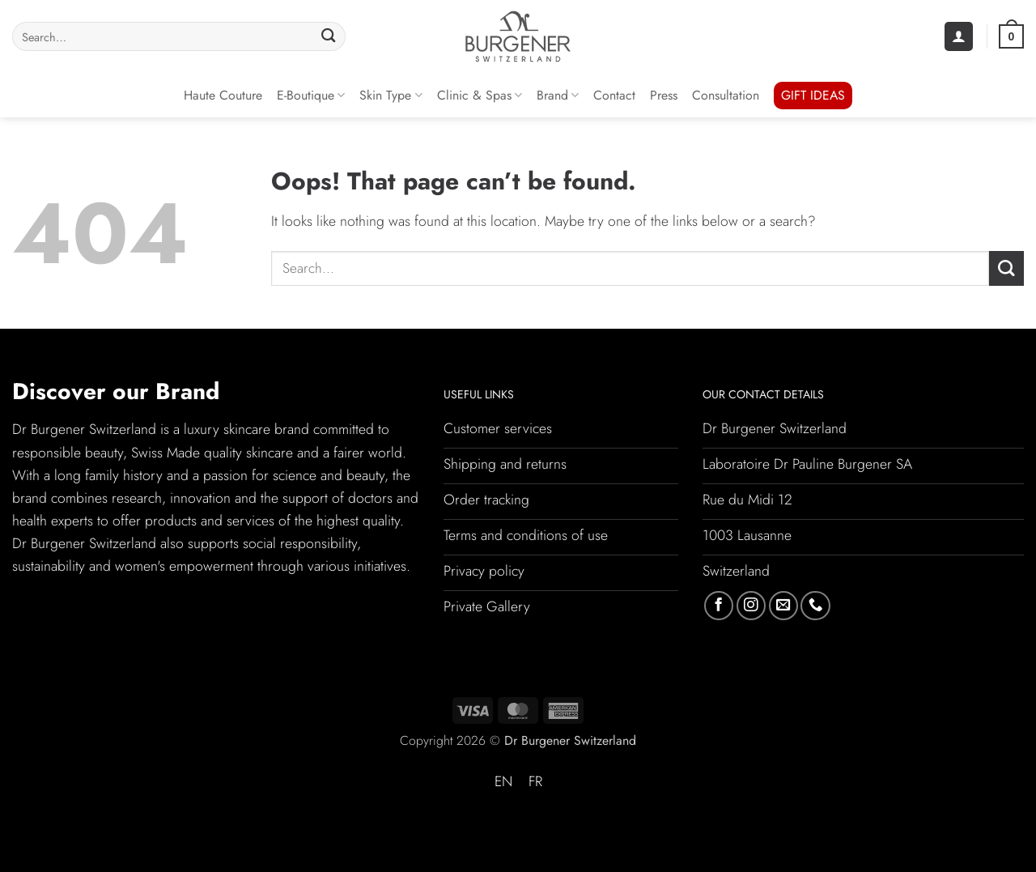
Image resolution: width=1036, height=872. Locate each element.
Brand (558, 95)
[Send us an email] (783, 605)
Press (663, 95)
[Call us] (815, 605)
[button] (959, 36)
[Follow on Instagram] (751, 605)
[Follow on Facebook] (718, 605)
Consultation (725, 95)
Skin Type (390, 95)
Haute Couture (223, 95)
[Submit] (329, 37)
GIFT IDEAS (813, 95)
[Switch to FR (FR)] (535, 782)
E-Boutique (311, 95)
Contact (614, 95)
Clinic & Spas (479, 95)
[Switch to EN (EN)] (503, 782)
